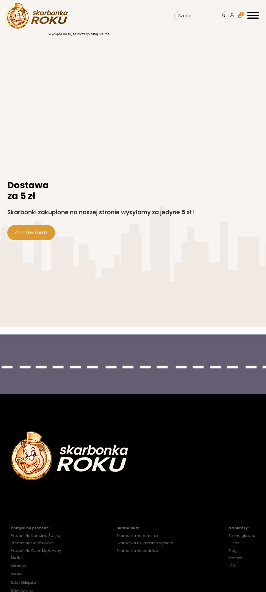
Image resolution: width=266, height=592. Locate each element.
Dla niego (18, 571)
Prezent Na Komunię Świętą (35, 541)
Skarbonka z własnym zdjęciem (144, 548)
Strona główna (241, 541)
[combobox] (196, 15)
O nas (233, 548)
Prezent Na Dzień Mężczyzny (36, 556)
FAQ (232, 570)
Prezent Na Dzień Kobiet (32, 548)
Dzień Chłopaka (23, 588)
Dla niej (17, 579)
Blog (232, 556)
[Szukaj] (223, 15)
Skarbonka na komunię (137, 541)
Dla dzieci (18, 563)
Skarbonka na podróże (137, 556)
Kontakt (235, 563)
